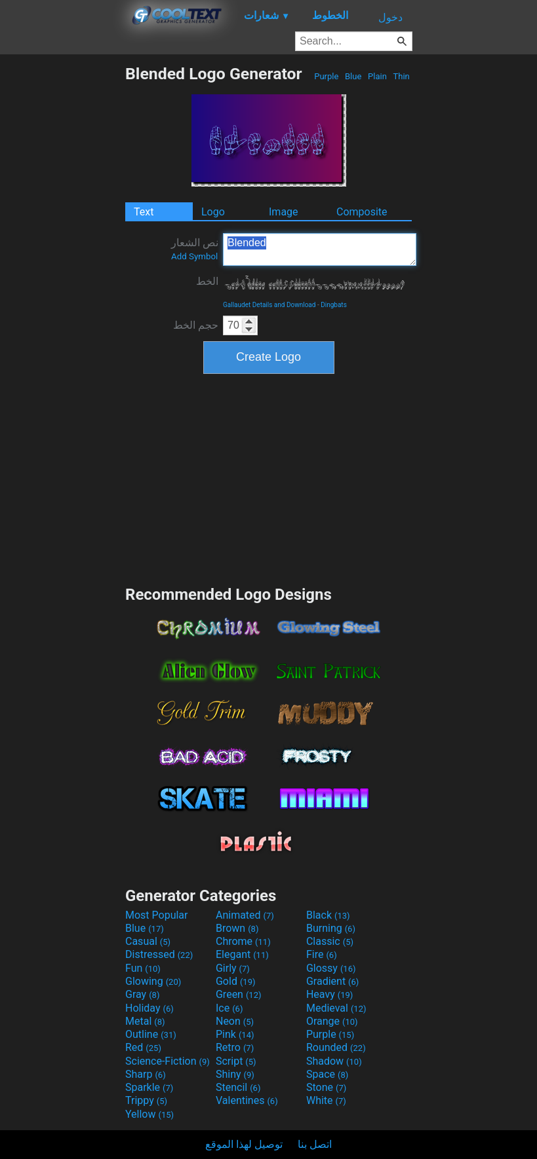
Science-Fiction (167, 1061)
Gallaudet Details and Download (269, 304)
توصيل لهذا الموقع (244, 1144)
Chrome (243, 941)
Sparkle (149, 1087)
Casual (147, 941)
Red (143, 1047)
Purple (326, 76)
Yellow (149, 1114)
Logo (213, 212)
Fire (321, 954)
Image (283, 212)
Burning (330, 928)
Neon (235, 1021)
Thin (401, 76)
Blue (353, 76)
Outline (150, 1034)
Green (239, 994)
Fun (143, 968)
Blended (319, 249)
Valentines (247, 1100)
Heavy (329, 994)
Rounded (336, 1047)
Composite (362, 212)
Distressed (159, 954)
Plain (377, 76)
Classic (329, 941)
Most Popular (156, 915)
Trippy (146, 1100)
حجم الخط (195, 325)
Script (236, 1061)
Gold (236, 981)
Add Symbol (194, 256)
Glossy (331, 968)
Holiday (149, 1008)
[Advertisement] (62, 260)
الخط (207, 281)
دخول (390, 17)
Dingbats (334, 304)
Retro (235, 1047)
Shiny (235, 1074)
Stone (326, 1087)
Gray (142, 994)
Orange (332, 1021)
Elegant (242, 954)
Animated (245, 915)
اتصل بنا (315, 1144)
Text (143, 212)
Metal (145, 1021)
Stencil (238, 1087)
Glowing (153, 981)
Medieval (336, 1008)
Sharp (145, 1074)
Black (328, 915)
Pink (235, 1034)
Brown (237, 928)
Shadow (334, 1061)
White (326, 1100)
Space (327, 1074)
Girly (233, 968)
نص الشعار (194, 248)
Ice (229, 1008)
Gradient (332, 981)
